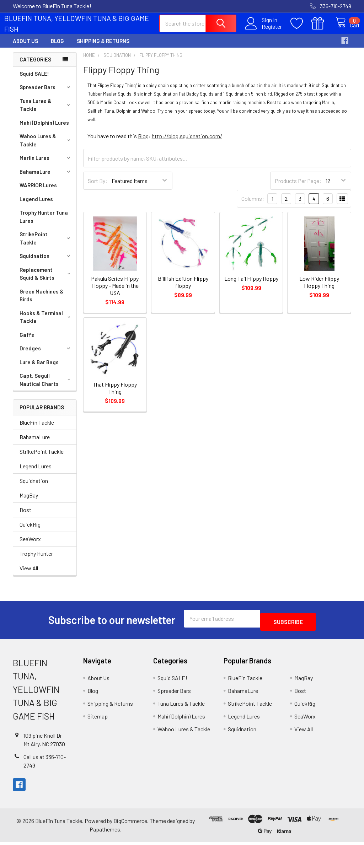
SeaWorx (30, 545)
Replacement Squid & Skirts (46, 280)
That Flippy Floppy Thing (115, 394)
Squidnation (46, 262)
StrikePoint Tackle (46, 244)
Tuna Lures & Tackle (46, 111)
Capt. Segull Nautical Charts (46, 386)
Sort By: (97, 187)
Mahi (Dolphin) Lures (44, 129)
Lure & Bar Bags (39, 368)
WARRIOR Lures (38, 191)
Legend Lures (36, 205)
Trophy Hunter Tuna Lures (44, 223)
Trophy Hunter (36, 559)
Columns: (252, 204)
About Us (25, 47)
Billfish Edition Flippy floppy (183, 288)
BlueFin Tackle (37, 428)
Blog (57, 47)
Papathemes (105, 832)
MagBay (29, 501)
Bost (25, 516)
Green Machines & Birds (42, 302)
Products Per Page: (298, 187)
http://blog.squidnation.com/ (187, 142)
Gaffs (27, 341)
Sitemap (97, 719)
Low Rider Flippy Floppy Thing (319, 288)
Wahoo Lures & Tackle (46, 146)
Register (264, 30)
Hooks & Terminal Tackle (46, 323)
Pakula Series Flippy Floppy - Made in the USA (115, 291)
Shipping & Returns (103, 47)
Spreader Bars (46, 93)
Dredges (46, 354)
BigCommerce (130, 823)
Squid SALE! (34, 80)
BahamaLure (46, 178)
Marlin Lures (46, 164)
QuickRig (30, 530)
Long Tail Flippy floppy (251, 284)
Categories (35, 66)
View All (29, 574)
